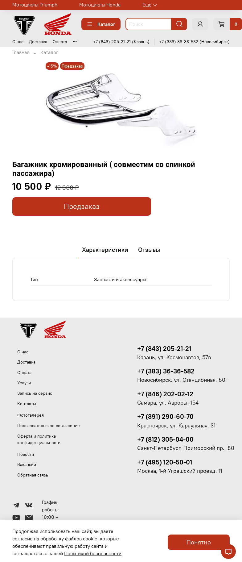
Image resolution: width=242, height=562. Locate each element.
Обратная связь (32, 475)
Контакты (26, 403)
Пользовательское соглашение (48, 425)
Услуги (24, 382)
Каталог (101, 24)
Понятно (199, 542)
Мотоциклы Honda (100, 5)
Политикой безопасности (92, 553)
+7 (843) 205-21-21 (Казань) (121, 41)
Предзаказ (82, 206)
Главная (20, 52)
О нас (17, 41)
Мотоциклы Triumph (34, 5)
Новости (25, 454)
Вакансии (26, 464)
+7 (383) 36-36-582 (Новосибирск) (194, 41)
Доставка (38, 41)
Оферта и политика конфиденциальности (38, 439)
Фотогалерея (30, 415)
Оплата (60, 41)
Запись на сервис (34, 393)
